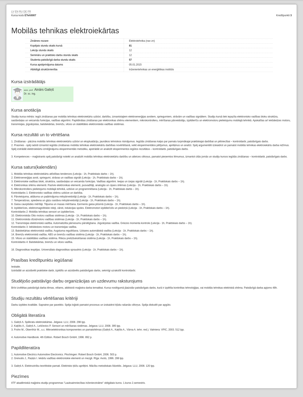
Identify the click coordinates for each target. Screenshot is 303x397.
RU (21, 11)
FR (29, 11)
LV (12, 11)
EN (17, 11)
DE (25, 11)
